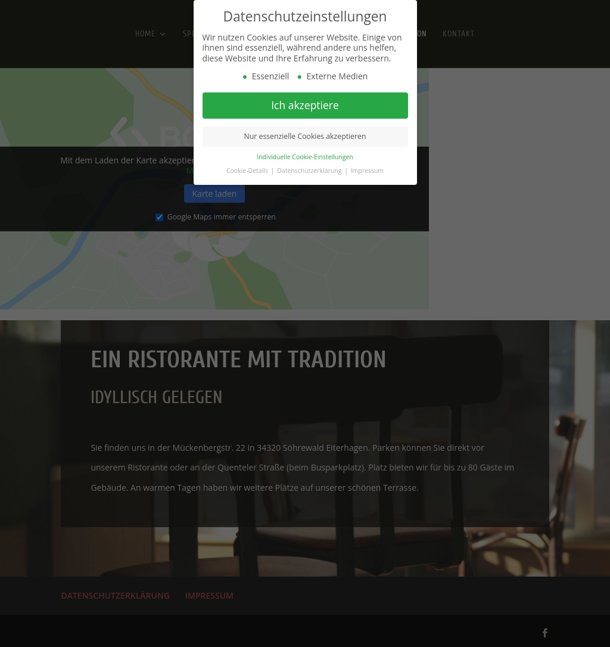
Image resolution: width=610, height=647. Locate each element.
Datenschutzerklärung (310, 170)
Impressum (367, 170)
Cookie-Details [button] (248, 170)
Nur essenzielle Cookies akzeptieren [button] (305, 136)
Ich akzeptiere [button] (305, 105)
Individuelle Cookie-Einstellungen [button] (305, 157)
